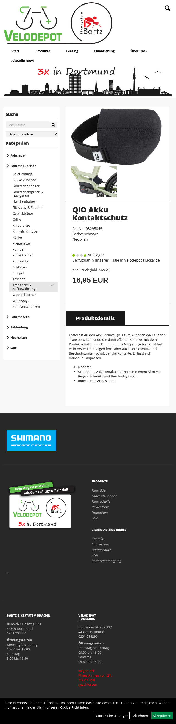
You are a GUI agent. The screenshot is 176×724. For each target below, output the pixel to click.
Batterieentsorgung (106, 561)
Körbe (17, 237)
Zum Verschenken (26, 306)
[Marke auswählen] (32, 134)
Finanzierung (104, 51)
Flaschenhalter (24, 201)
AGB (94, 555)
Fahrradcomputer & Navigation (28, 194)
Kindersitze (21, 225)
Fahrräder (18, 155)
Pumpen (19, 249)
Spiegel (18, 273)
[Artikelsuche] (167, 8)
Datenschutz (101, 550)
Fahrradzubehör (23, 166)
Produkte (42, 51)
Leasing (72, 51)
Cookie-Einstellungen (112, 715)
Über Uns (139, 51)
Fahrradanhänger (26, 186)
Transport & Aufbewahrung (24, 287)
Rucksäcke (20, 261)
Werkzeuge (21, 300)
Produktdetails (95, 318)
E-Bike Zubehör (24, 180)
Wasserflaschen (25, 294)
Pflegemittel (22, 243)
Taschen (19, 279)
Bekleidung (19, 327)
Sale (13, 348)
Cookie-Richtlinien (74, 707)
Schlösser (20, 267)
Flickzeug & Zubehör (28, 207)
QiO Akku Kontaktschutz (100, 214)
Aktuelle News (22, 60)
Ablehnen (140, 715)
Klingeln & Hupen (26, 231)
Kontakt (97, 539)
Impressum (100, 544)
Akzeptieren (162, 715)
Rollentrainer (23, 255)
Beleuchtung (22, 174)
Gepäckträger (23, 213)
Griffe (17, 219)
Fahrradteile (20, 317)
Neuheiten (18, 337)
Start (15, 51)
